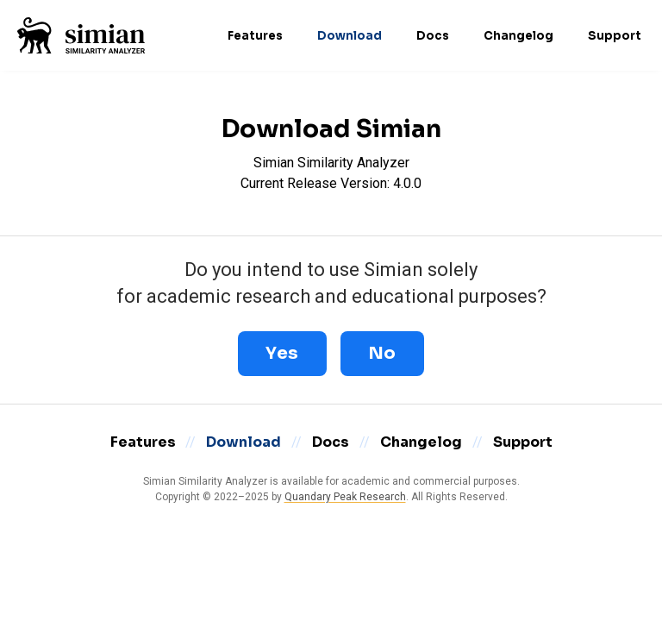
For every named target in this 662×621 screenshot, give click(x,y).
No (382, 353)
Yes (282, 353)
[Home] (81, 35)
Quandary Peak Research (345, 497)
